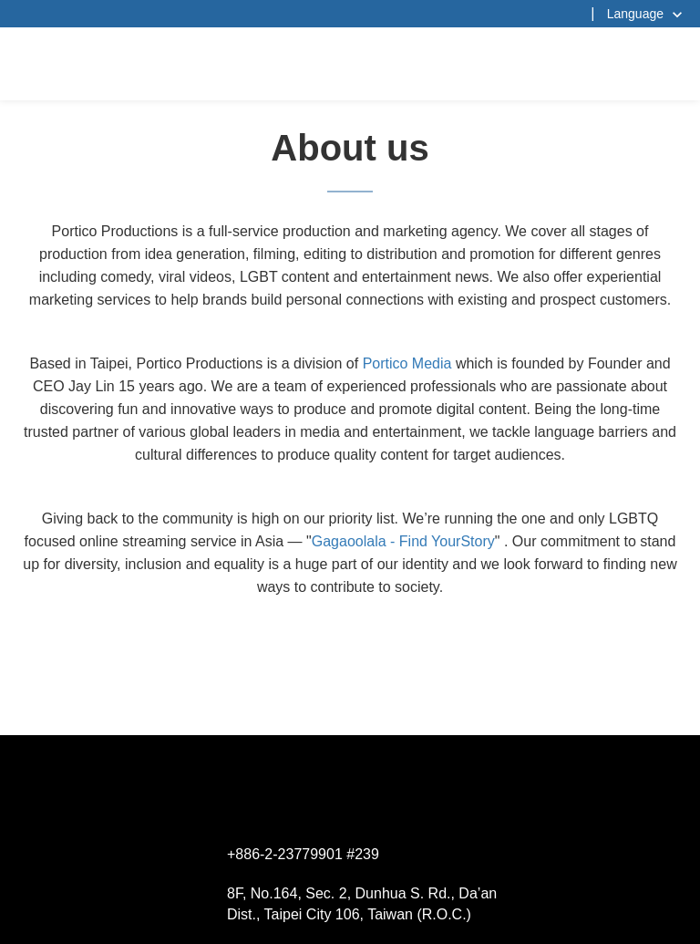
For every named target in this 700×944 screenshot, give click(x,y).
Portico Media (407, 363)
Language (635, 13)
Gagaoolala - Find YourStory (403, 541)
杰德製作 (350, 63)
